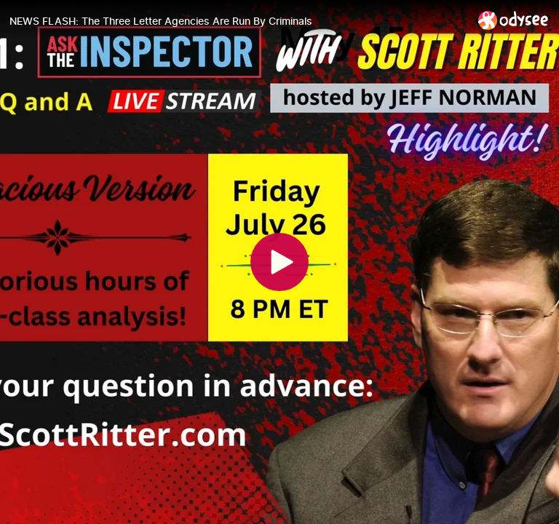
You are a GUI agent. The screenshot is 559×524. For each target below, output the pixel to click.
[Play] (279, 262)
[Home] (513, 20)
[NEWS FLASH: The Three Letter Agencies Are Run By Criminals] (238, 21)
